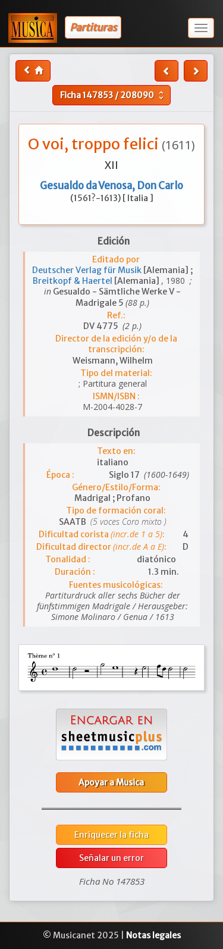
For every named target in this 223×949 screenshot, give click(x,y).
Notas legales (153, 935)
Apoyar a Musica (111, 782)
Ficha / (113, 95)
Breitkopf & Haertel (73, 280)
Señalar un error (111, 858)
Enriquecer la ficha (111, 834)
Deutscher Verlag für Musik (87, 270)
